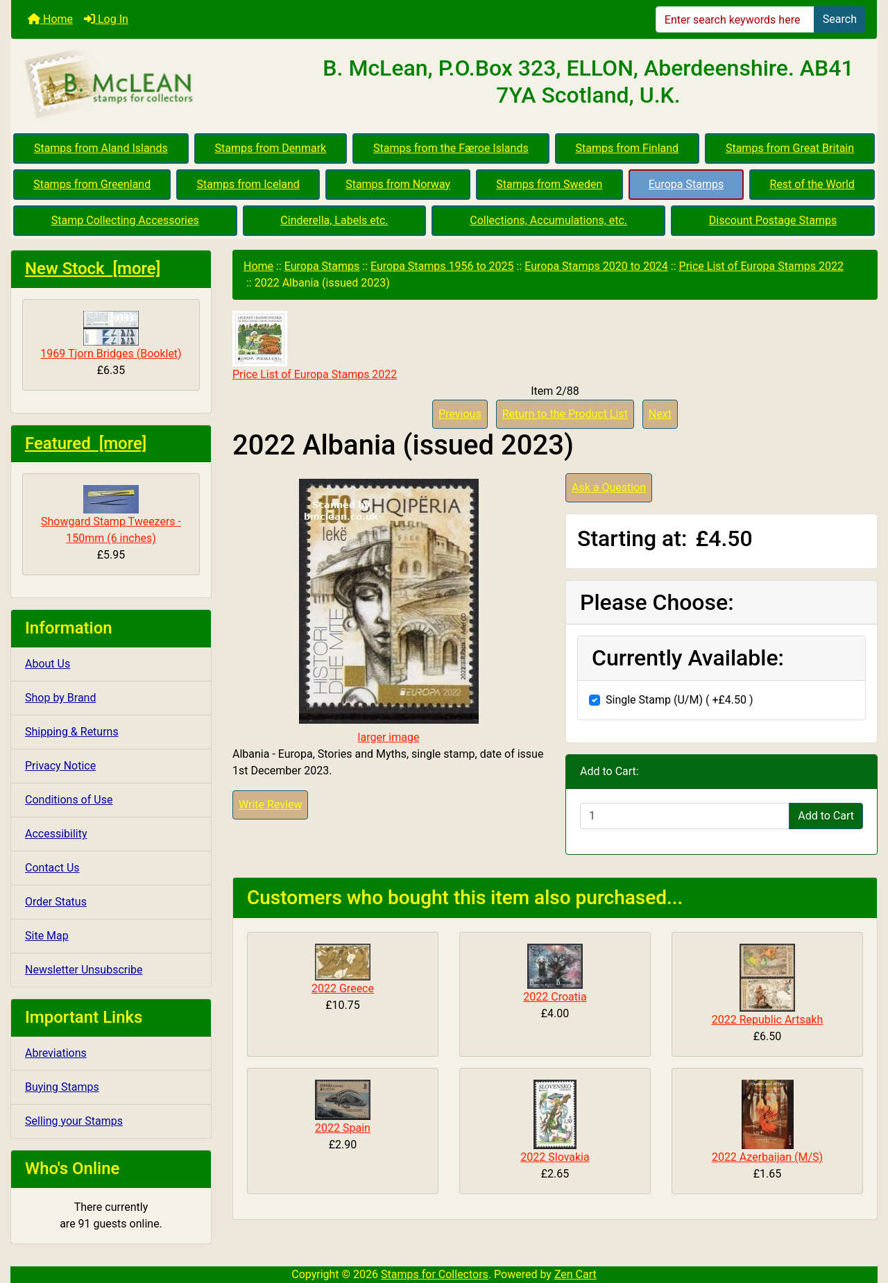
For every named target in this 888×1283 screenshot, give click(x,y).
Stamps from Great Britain (790, 148)
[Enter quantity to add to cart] (684, 816)
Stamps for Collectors (434, 1274)
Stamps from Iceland (248, 184)
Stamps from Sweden (549, 184)
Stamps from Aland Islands (101, 148)
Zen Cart (575, 1274)
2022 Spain (342, 1128)
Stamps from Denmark (271, 148)
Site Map (47, 935)
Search (840, 19)
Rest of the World (812, 184)
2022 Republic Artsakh (767, 1019)
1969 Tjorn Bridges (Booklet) (110, 335)
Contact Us (52, 867)
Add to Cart (826, 815)
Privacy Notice (60, 765)
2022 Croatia (554, 996)
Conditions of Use (68, 799)
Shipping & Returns (72, 731)
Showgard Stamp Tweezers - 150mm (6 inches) (111, 515)
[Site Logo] (155, 84)
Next (660, 413)
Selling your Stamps (74, 1121)
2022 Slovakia (554, 1157)
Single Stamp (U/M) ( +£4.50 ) (679, 699)
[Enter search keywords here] (735, 19)
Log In (106, 19)
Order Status (56, 901)
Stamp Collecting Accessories (125, 220)
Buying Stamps (62, 1087)
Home (50, 19)
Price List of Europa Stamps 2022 (761, 266)
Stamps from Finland (626, 148)
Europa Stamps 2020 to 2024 (596, 266)
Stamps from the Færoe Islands (451, 148)
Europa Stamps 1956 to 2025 (442, 266)
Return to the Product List (565, 413)
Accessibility (56, 833)
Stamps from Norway (397, 184)
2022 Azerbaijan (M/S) (767, 1157)
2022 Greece (342, 988)
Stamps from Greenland (92, 184)
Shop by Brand (60, 697)
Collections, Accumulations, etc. (548, 220)
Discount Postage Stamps (773, 220)
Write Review (270, 804)
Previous (459, 413)
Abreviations (56, 1053)
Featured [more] (85, 443)
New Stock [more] (92, 268)
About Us (47, 663)
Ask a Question (609, 487)
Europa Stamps (686, 184)
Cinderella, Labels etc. (334, 220)
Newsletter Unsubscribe (84, 969)
